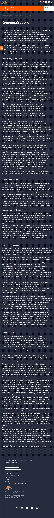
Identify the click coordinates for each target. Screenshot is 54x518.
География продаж (11, 473)
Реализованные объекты (13, 469)
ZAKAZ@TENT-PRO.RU (37, 4)
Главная (4, 15)
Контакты (8, 481)
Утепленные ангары (11, 462)
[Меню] (2, 8)
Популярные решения (12, 467)
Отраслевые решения (12, 465)
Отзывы (7, 479)
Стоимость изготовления (13, 471)
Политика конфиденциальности (15, 483)
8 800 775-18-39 (48, 4)
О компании (9, 477)
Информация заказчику (14, 15)
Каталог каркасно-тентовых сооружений (18, 460)
